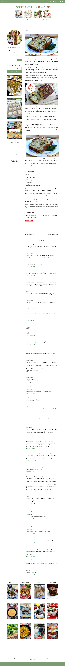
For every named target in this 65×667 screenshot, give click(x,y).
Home (3, 1)
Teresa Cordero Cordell (30, 269)
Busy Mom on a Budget (30, 406)
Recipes (8, 25)
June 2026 (14, 153)
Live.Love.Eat (28, 279)
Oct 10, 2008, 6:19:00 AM (31, 317)
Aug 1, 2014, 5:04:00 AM (30, 542)
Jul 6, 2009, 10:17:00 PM (30, 411)
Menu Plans (16, 25)
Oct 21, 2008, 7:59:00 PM (30, 356)
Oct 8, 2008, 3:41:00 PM (30, 259)
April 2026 (14, 155)
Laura (27, 291)
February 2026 (14, 158)
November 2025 (14, 161)
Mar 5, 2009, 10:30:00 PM (30, 386)
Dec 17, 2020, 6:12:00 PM (30, 567)
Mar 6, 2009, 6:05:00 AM (30, 393)
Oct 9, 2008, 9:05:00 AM (30, 275)
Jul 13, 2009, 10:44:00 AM (30, 448)
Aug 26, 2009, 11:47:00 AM (31, 460)
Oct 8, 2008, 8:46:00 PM (30, 266)
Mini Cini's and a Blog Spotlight (50, 234)
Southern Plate (29, 320)
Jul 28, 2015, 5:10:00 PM (30, 556)
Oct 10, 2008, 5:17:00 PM (30, 335)
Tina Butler (28, 253)
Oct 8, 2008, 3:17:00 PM (30, 250)
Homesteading (24, 25)
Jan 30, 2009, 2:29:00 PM (30, 373)
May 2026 (14, 154)
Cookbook (55, 25)
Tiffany (27, 397)
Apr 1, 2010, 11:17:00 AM (30, 493)
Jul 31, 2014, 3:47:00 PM (30, 511)
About (42, 25)
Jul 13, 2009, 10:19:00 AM (30, 434)
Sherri (27, 546)
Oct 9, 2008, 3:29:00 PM (30, 287)
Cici (27, 496)
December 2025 (14, 160)
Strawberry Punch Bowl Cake (33, 234)
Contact (48, 25)
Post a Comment (28, 578)
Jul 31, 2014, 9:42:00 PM (30, 533)
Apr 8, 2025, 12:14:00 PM (30, 574)
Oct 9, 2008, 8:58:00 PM (30, 296)
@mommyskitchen (37, 642)
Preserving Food (34, 25)
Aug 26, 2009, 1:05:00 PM (30, 471)
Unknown (28, 415)
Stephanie (28, 242)
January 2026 (14, 159)
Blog (6, 1)
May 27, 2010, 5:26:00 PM (30, 503)
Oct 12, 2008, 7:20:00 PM (30, 344)
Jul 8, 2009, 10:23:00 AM (30, 424)
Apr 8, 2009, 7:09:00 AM (30, 402)
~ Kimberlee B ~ (29, 338)
